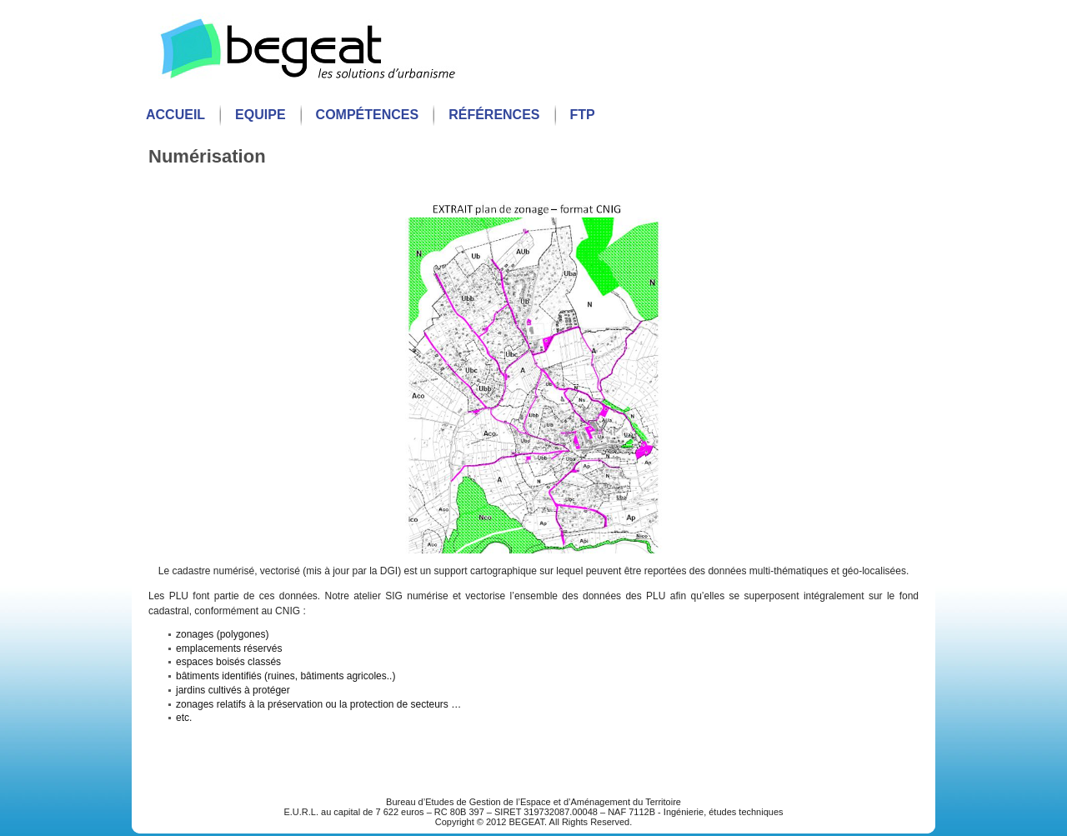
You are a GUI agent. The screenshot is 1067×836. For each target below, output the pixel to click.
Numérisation (207, 156)
